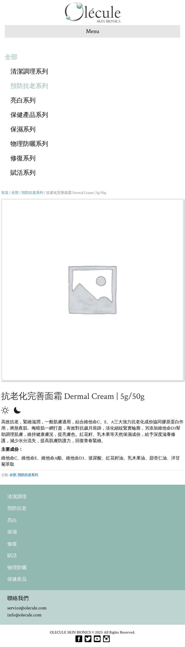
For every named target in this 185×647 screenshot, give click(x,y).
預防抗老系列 (29, 86)
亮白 (12, 520)
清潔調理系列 (29, 71)
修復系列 (23, 158)
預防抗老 (17, 508)
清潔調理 (17, 497)
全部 (11, 57)
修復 (12, 544)
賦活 (12, 556)
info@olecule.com (24, 615)
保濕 (12, 532)
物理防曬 (17, 568)
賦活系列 (23, 173)
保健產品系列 (29, 115)
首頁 (4, 192)
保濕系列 (23, 129)
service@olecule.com (27, 608)
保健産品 (17, 579)
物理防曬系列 (29, 144)
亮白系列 (23, 100)
